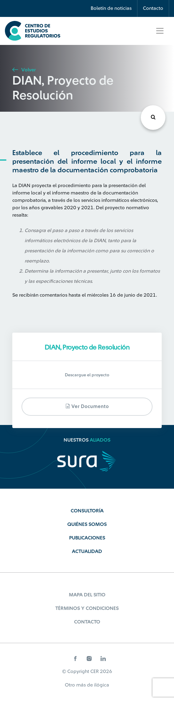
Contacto (153, 8)
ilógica (101, 685)
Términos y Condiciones (87, 608)
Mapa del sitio (87, 594)
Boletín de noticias (111, 8)
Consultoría (87, 510)
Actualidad (87, 551)
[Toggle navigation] (160, 31)
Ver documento (87, 406)
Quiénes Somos (87, 524)
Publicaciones (87, 537)
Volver (24, 69)
